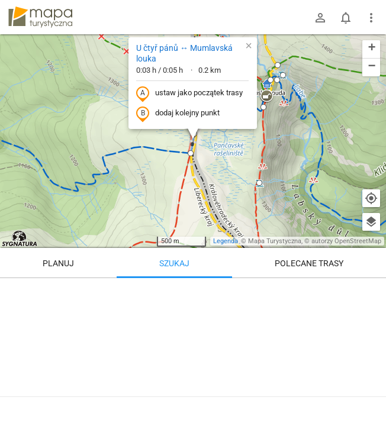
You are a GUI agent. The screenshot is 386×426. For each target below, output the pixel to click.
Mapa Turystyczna (274, 241)
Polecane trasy (309, 263)
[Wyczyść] (371, 291)
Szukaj (174, 263)
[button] (266, 96)
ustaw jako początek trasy (189, 93)
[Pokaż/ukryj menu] (371, 17)
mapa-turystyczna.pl (40, 17)
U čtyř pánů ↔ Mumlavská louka (184, 53)
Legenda (225, 241)
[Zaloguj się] (320, 17)
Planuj (58, 263)
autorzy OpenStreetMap (346, 241)
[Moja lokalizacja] (371, 198)
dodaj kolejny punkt (178, 114)
